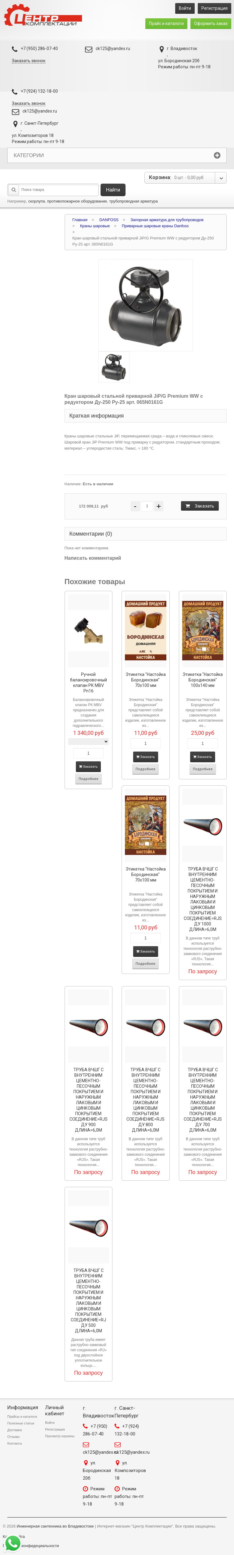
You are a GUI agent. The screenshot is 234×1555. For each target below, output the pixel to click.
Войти (185, 8)
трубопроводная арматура (133, 201)
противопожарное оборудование (77, 201)
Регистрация (214, 8)
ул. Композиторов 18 (130, 1470)
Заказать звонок (28, 60)
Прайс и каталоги (166, 23)
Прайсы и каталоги (22, 1416)
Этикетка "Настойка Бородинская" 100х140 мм (203, 680)
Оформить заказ (211, 23)
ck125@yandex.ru (113, 48)
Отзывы (13, 1436)
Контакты (14, 1443)
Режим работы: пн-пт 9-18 (97, 1496)
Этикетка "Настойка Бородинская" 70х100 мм (146, 680)
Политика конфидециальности (31, 1545)
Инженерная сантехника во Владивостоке (55, 1526)
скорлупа (36, 201)
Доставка (14, 1430)
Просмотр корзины (59, 1436)
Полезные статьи (20, 1423)
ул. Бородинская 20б (97, 1470)
